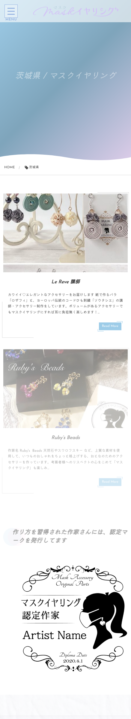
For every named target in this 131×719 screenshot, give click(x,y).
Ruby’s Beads (65, 439)
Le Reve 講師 (65, 282)
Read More (110, 326)
